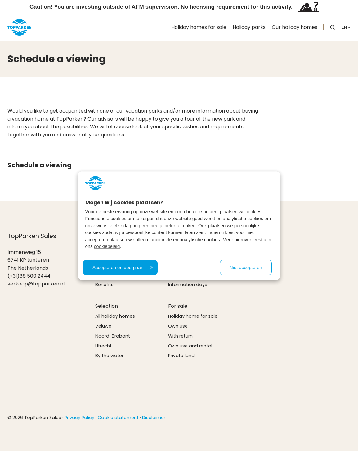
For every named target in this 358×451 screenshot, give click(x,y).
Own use (178, 326)
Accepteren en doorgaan (122, 267)
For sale (177, 306)
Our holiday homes (294, 27)
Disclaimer (153, 417)
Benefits (104, 284)
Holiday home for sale (192, 316)
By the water (109, 355)
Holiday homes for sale (198, 27)
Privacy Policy (79, 417)
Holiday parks (249, 27)
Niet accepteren (246, 267)
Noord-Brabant (112, 336)
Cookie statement (118, 417)
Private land (181, 355)
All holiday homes (115, 316)
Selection (106, 306)
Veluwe (103, 326)
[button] (332, 27)
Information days (187, 284)
